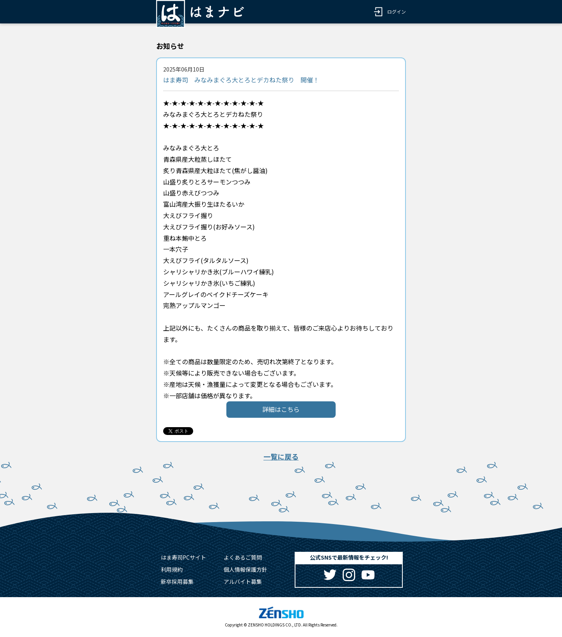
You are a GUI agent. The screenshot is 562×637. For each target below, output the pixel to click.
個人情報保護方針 (245, 569)
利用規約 (172, 569)
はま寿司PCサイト (183, 557)
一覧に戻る (281, 456)
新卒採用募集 (177, 581)
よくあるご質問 (243, 557)
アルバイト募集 (243, 581)
